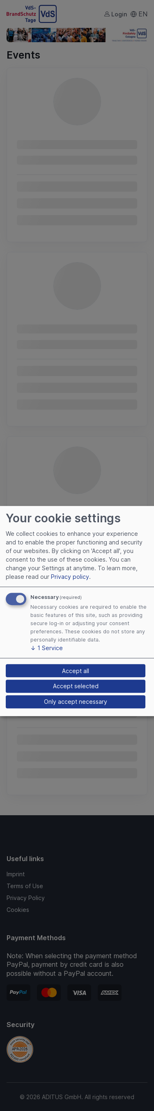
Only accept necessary (75, 701)
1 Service (46, 647)
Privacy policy (70, 576)
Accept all (75, 670)
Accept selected (76, 685)
